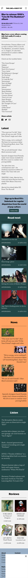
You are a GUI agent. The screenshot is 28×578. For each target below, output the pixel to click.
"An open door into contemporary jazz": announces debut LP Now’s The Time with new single (11, 170)
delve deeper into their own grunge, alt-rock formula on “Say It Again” (13, 433)
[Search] (2, 8)
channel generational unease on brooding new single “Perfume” (13, 445)
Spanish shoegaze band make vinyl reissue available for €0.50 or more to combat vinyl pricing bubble (12, 159)
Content (17, 553)
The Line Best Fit (14, 8)
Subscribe (14, 211)
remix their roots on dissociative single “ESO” (13, 422)
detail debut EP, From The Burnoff (11, 188)
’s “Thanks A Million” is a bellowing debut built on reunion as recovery (13, 456)
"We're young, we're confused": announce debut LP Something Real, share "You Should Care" (12, 143)
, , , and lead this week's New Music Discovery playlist (12, 181)
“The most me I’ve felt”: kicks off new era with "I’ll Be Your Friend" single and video (11, 134)
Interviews (6, 242)
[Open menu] (26, 8)
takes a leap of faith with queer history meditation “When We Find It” (13, 467)
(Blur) (10, 27)
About (3, 553)
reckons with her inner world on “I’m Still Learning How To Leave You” (13, 478)
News (4, 27)
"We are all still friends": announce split (11, 151)
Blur (3, 34)
